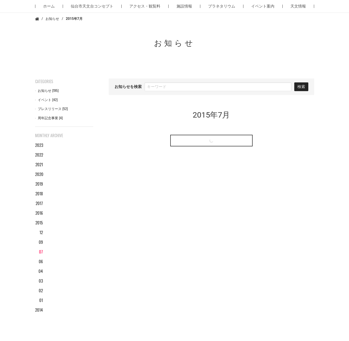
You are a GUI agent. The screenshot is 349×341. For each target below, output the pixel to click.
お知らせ (52, 19)
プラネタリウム (221, 6)
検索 (301, 86)
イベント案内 (262, 6)
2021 (39, 164)
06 (41, 261)
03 (41, 281)
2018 (39, 194)
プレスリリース (53, 108)
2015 (39, 223)
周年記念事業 (50, 118)
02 (41, 290)
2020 (39, 174)
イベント (48, 99)
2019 (39, 184)
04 (41, 271)
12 (41, 232)
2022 (39, 155)
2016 (39, 213)
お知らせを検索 (128, 86)
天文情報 (298, 6)
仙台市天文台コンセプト (92, 6)
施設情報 (184, 6)
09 (41, 242)
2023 (39, 145)
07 (41, 252)
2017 (39, 203)
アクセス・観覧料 (144, 6)
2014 (39, 310)
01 (41, 300)
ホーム (49, 6)
